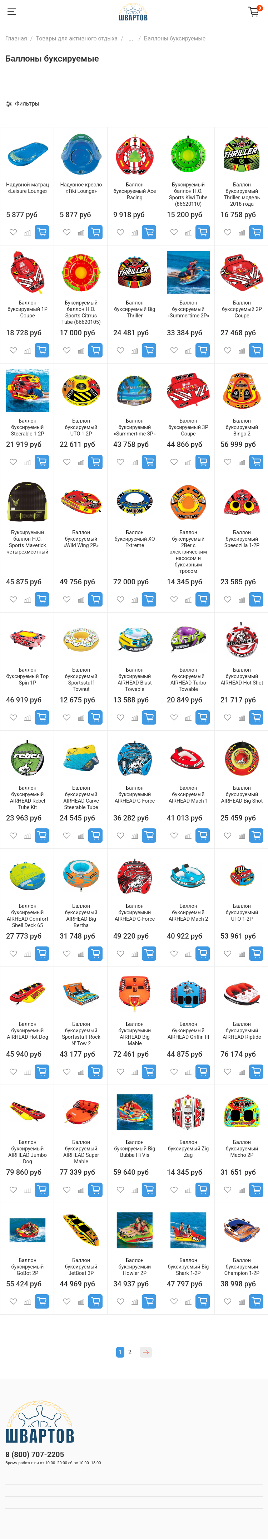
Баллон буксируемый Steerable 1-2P (27, 427)
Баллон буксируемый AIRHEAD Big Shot (242, 794)
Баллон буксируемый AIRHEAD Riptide (242, 1030)
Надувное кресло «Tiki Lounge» (81, 188)
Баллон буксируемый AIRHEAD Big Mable (135, 1034)
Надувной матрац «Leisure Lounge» (27, 188)
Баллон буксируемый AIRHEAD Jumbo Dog (27, 1152)
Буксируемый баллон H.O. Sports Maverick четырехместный (28, 542)
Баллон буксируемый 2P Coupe (242, 309)
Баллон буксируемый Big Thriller (134, 309)
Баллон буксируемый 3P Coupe (188, 427)
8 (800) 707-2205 (34, 1454)
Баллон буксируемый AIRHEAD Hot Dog (27, 1030)
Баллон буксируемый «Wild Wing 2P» (81, 539)
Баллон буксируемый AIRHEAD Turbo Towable (188, 679)
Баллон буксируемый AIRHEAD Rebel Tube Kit (27, 797)
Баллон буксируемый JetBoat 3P (81, 1266)
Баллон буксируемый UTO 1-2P (81, 427)
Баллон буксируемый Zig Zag (188, 1148)
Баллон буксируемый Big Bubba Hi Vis (134, 1148)
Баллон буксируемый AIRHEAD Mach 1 (188, 794)
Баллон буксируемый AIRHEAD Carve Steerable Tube (81, 797)
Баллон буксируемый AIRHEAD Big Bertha (81, 916)
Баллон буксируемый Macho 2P (242, 1148)
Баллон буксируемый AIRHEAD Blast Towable (135, 679)
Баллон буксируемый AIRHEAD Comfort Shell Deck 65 (27, 916)
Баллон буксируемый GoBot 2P (27, 1266)
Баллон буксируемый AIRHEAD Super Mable (81, 1152)
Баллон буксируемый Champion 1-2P (241, 1266)
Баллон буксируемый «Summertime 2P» (188, 309)
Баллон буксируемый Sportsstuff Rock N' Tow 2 (81, 1034)
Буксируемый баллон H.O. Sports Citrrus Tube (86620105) (81, 312)
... (131, 38)
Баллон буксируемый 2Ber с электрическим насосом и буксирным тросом (188, 552)
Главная (16, 38)
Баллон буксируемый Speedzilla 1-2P (241, 539)
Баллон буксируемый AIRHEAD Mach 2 (188, 912)
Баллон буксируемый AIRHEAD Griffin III (188, 1030)
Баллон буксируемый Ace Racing (135, 191)
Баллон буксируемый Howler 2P (135, 1266)
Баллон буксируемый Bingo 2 (242, 427)
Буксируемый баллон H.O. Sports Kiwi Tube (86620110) (188, 194)
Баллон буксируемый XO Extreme (134, 539)
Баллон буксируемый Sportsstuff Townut (81, 679)
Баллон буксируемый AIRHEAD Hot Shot (241, 676)
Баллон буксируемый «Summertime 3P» (134, 427)
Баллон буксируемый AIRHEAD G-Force (135, 794)
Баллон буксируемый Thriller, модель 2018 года (242, 194)
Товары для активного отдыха (77, 38)
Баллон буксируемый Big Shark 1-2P (188, 1266)
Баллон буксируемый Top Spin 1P (27, 676)
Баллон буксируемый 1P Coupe (28, 309)
